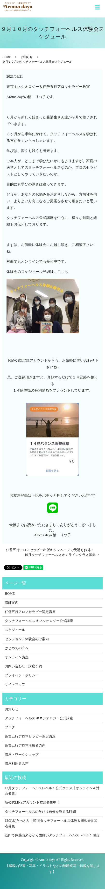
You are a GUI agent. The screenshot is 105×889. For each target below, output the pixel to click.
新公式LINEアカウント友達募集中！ (32, 802)
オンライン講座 (16, 657)
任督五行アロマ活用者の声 (25, 745)
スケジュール (15, 630)
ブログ (10, 727)
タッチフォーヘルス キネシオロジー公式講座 (39, 621)
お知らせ (27, 57)
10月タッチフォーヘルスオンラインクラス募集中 (62, 555)
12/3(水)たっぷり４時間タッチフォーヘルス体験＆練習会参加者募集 (51, 823)
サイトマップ (15, 684)
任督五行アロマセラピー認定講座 (30, 612)
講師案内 (11, 602)
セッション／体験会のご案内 (27, 639)
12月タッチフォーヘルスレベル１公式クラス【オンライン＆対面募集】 (52, 790)
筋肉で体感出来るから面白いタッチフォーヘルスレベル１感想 (52, 835)
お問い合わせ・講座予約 (23, 666)
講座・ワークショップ (22, 754)
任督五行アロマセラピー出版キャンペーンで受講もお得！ (50, 550)
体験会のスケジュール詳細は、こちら (37, 272)
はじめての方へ (16, 648)
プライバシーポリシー (22, 675)
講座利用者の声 (16, 763)
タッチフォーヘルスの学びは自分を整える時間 (40, 812)
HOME (6, 57)
